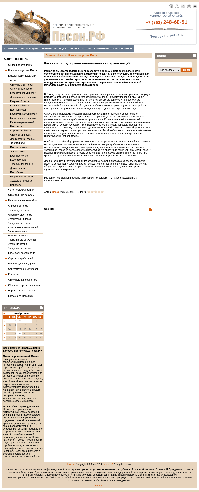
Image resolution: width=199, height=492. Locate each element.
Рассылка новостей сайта (22, 200)
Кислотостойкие (19, 155)
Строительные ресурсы (21, 195)
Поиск (162, 56)
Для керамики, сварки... (23, 139)
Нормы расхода (54, 48)
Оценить (49, 209)
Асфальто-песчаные (21, 180)
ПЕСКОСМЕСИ (16, 143)
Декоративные (18, 168)
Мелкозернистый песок (23, 118)
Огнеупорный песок (21, 89)
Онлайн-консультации (20, 65)
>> (41, 313)
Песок (55, 192)
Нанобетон (16, 185)
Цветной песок (18, 109)
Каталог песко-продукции (22, 75)
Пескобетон (16, 172)
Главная (10, 48)
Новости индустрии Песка (22, 70)
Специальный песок (19, 223)
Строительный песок (21, 84)
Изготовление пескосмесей (23, 227)
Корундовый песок (20, 105)
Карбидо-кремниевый (22, 122)
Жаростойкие (17, 151)
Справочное (122, 48)
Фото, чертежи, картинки (21, 189)
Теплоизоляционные (21, 164)
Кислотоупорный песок (23, 93)
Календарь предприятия (21, 253)
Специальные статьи (19, 248)
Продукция (29, 48)
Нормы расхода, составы (22, 290)
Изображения (98, 48)
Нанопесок (16, 126)
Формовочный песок (21, 130)
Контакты (13, 274)
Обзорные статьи (17, 244)
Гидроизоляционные (21, 176)
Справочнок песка (18, 205)
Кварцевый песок (19, 101)
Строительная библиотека (22, 279)
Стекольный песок (20, 134)
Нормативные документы (22, 239)
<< (4, 313)
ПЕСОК (12, 80)
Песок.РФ (107, 464)
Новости (77, 48)
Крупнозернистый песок (23, 114)
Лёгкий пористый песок (23, 97)
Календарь (12, 308)
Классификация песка (20, 214)
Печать (70, 464)
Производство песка (19, 210)
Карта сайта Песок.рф (20, 296)
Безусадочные (18, 159)
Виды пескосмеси (17, 231)
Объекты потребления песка (24, 285)
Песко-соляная (18, 147)
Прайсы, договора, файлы (22, 263)
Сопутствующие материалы (23, 269)
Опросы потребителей (20, 258)
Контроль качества (18, 235)
